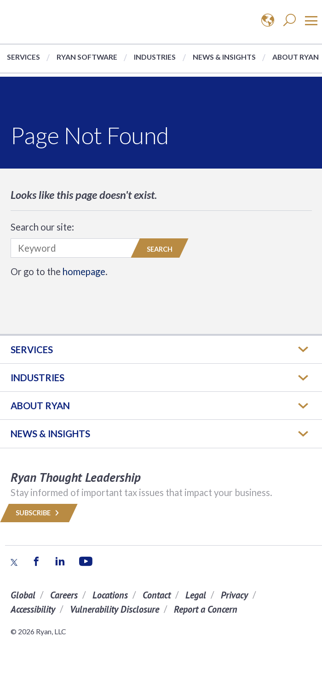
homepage (84, 271)
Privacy (234, 595)
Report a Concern (205, 609)
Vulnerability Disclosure (114, 609)
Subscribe (39, 513)
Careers (64, 595)
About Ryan (295, 56)
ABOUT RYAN (40, 405)
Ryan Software (87, 56)
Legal (195, 595)
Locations (110, 595)
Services (23, 56)
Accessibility (33, 609)
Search (159, 249)
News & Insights (224, 56)
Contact (157, 595)
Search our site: (42, 226)
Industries (155, 56)
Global (23, 595)
